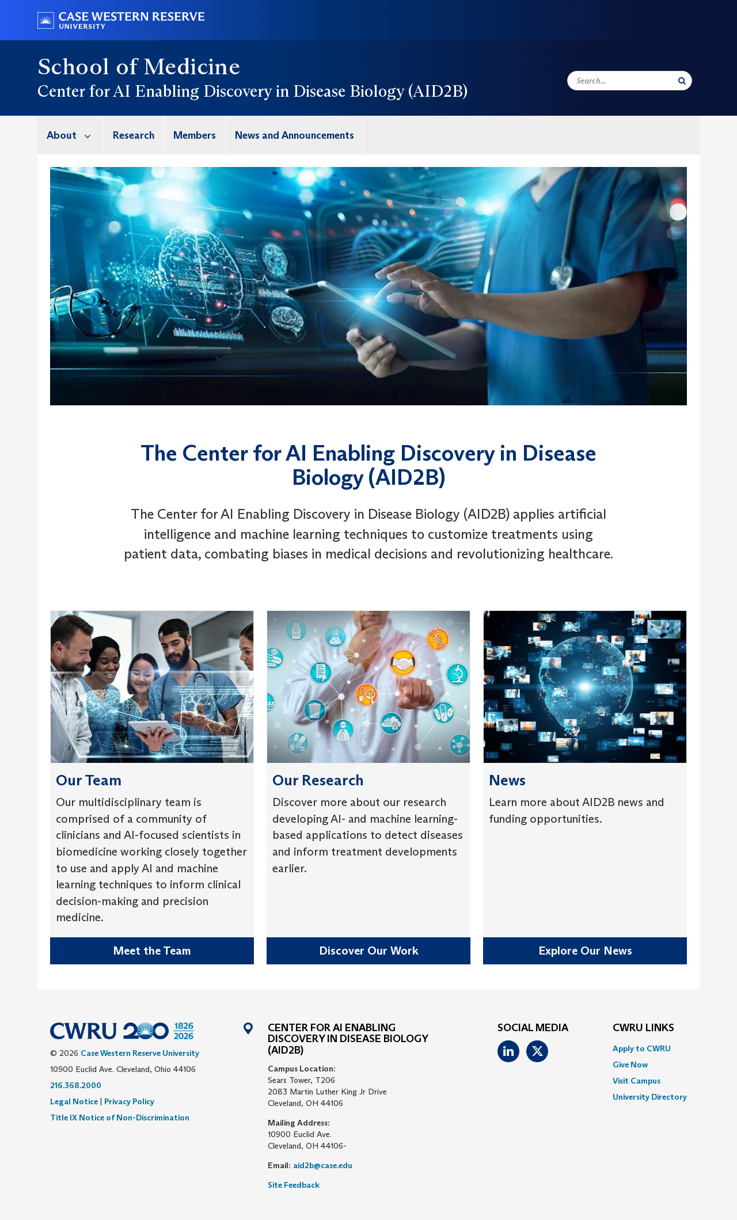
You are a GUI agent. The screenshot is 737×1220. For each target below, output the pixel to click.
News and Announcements (294, 135)
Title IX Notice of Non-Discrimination (119, 1117)
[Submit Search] (682, 80)
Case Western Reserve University (140, 1053)
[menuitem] (70, 135)
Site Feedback (294, 1185)
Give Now (630, 1064)
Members (194, 135)
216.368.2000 (75, 1085)
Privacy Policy (129, 1101)
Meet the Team (152, 950)
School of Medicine (138, 66)
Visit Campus (636, 1080)
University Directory (650, 1097)
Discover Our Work (369, 950)
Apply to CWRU (642, 1048)
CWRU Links (643, 1028)
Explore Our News (585, 950)
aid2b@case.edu (322, 1165)
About (75, 135)
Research (133, 135)
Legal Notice (74, 1101)
